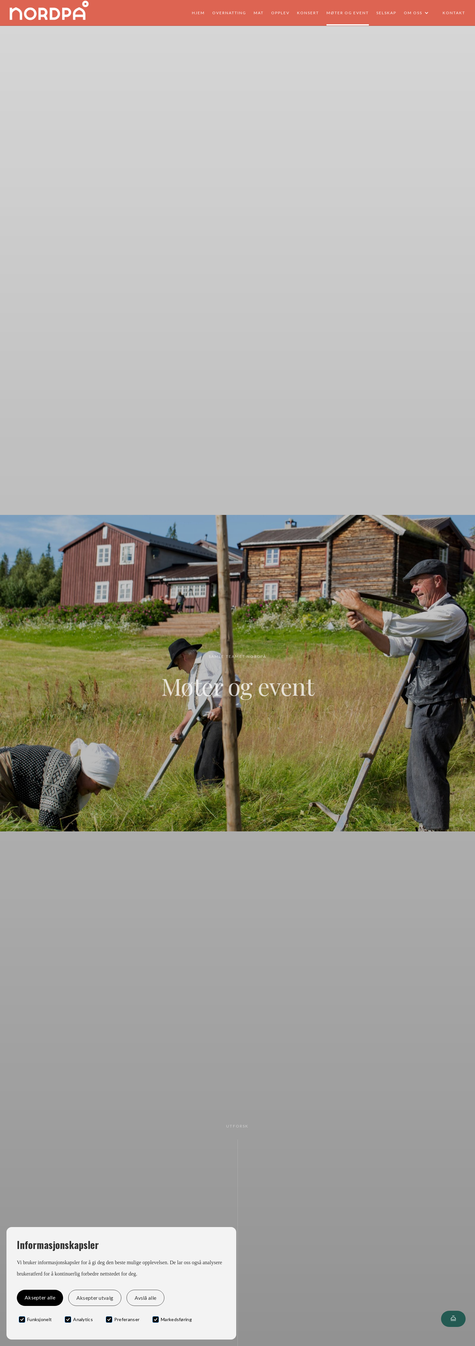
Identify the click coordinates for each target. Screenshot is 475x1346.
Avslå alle (145, 1298)
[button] (419, 13)
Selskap (386, 12)
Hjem (198, 12)
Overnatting (229, 12)
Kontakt (454, 12)
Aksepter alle (40, 1297)
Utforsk (237, 1126)
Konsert (308, 12)
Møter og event (347, 12)
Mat (259, 12)
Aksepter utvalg (94, 1298)
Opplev (280, 12)
